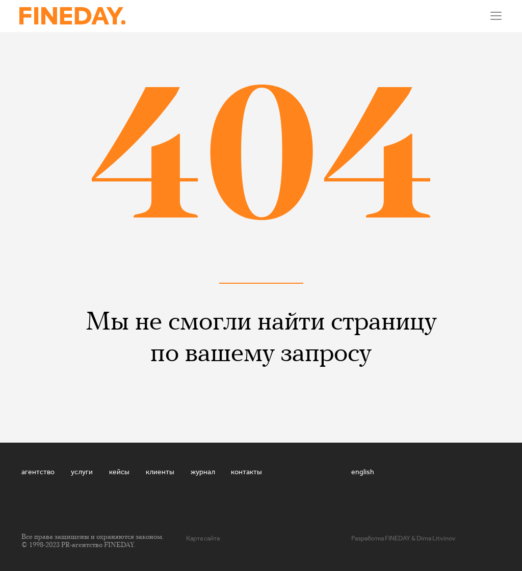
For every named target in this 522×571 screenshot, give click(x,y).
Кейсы (119, 472)
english (362, 472)
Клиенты (160, 472)
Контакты (246, 472)
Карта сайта (203, 538)
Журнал (203, 472)
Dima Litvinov (436, 538)
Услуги (82, 472)
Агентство (38, 472)
